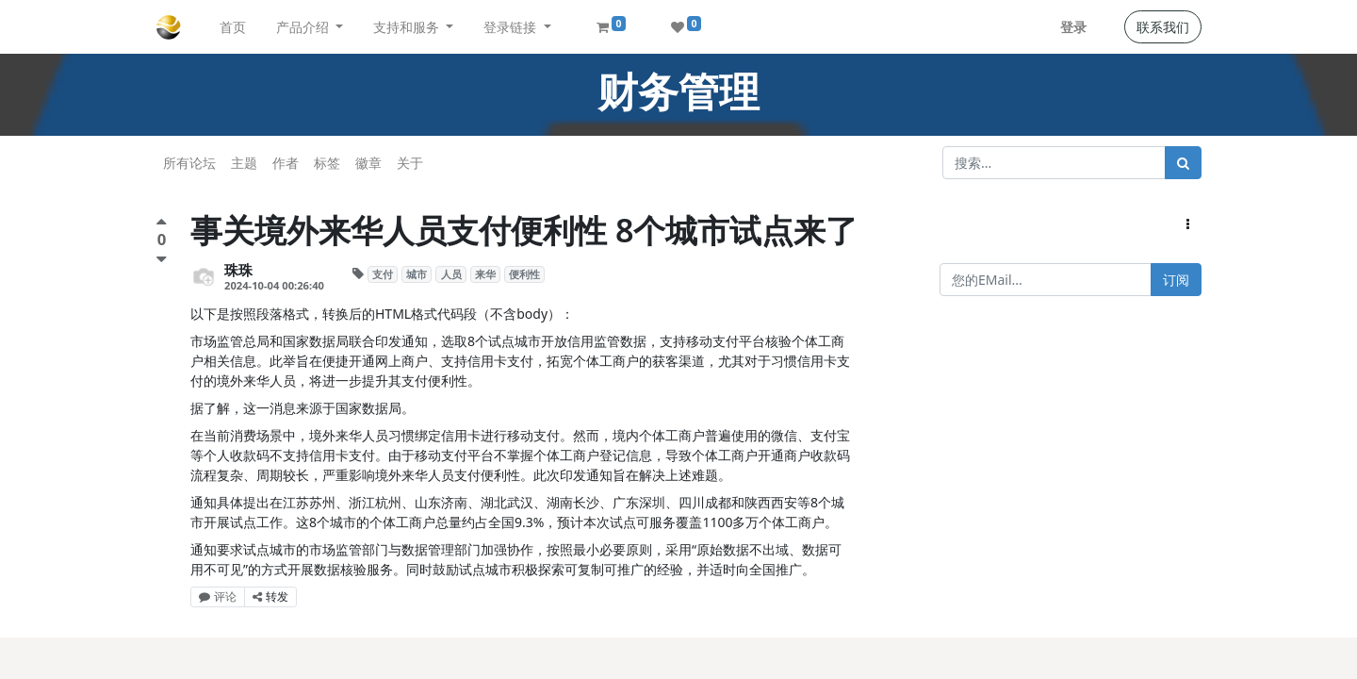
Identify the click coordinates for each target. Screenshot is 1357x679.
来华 (485, 274)
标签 (327, 163)
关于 (410, 163)
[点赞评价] (161, 224)
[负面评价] (161, 259)
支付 (382, 274)
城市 (416, 274)
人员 (451, 274)
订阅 (1176, 280)
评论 (218, 596)
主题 (244, 163)
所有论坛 (189, 163)
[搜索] (1183, 162)
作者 (285, 163)
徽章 (368, 163)
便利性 (524, 274)
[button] (1188, 224)
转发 (270, 596)
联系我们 (1162, 27)
